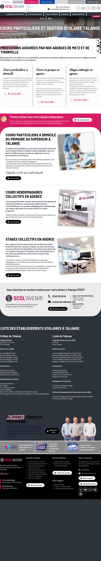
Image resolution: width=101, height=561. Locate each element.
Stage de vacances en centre (36, 470)
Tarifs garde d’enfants (60, 465)
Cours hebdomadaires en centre (37, 463)
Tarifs (42, 18)
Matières (64, 14)
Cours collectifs (52, 14)
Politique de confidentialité (62, 486)
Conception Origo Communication (64, 488)
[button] (60, 152)
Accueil (2, 34)
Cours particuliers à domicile (36, 461)
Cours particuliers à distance (36, 472)
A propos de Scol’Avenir (15, 14)
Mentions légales (59, 484)
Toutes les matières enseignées (37, 474)
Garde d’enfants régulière (61, 461)
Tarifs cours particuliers (35, 476)
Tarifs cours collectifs (34, 478)
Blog (50, 18)
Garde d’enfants (78, 14)
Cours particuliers (35, 14)
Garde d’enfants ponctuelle (62, 463)
